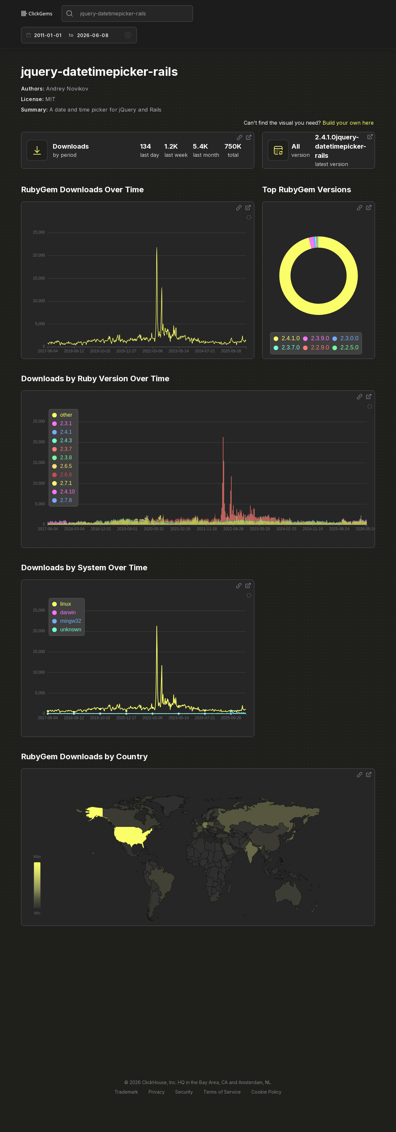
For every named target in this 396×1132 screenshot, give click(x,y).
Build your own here (348, 122)
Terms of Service (222, 1092)
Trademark (126, 1092)
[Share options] (239, 137)
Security (184, 1092)
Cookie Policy (266, 1092)
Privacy (157, 1092)
